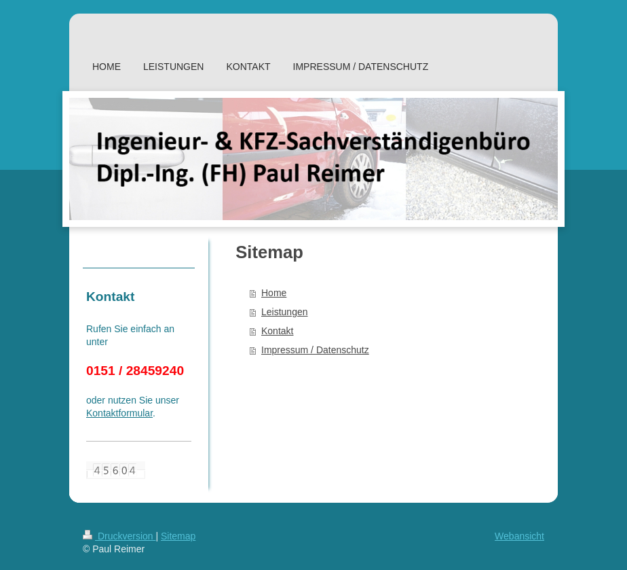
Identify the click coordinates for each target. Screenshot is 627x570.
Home (273, 292)
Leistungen (284, 311)
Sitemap (178, 536)
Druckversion (119, 536)
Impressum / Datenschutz (315, 349)
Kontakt (277, 330)
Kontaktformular (119, 413)
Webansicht (519, 536)
